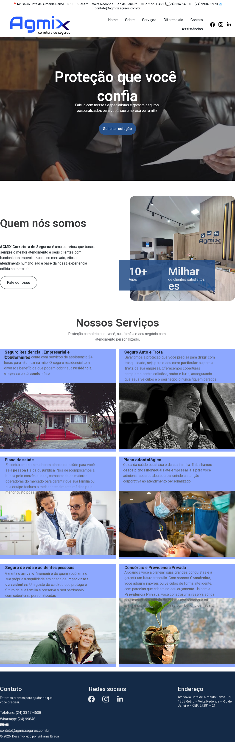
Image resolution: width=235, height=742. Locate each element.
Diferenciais (173, 20)
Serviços (149, 20)
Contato (196, 20)
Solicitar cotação (117, 129)
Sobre (130, 20)
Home (113, 20)
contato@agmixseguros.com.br (117, 8)
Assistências (192, 29)
